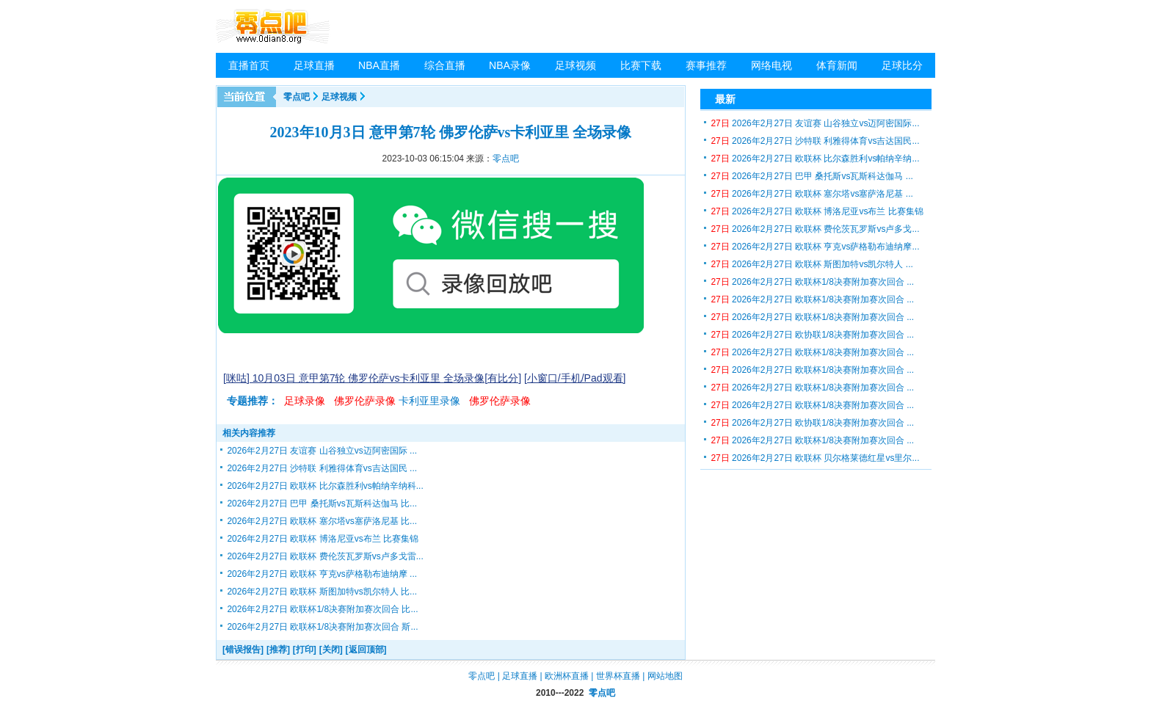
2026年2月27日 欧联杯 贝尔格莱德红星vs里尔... (815, 458)
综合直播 (444, 65)
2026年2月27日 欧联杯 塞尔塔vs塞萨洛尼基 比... (322, 521)
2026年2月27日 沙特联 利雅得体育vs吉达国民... (815, 141)
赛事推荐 (706, 65)
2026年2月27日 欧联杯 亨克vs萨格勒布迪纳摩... (815, 246)
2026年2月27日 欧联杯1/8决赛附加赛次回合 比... (322, 609)
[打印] (304, 649)
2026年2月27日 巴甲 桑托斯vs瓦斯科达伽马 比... (322, 503)
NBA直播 (379, 65)
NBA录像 (510, 65)
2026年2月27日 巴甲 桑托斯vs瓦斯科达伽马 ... (811, 176)
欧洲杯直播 (567, 676)
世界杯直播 (618, 676)
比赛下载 (640, 65)
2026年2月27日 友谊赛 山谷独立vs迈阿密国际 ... (322, 451)
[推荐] (278, 649)
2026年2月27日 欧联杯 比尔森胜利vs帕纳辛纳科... (325, 486)
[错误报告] (243, 649)
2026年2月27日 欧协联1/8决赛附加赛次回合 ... (812, 335)
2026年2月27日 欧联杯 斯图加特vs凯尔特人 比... (322, 591)
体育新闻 (836, 65)
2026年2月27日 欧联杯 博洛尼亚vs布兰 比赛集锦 (322, 539)
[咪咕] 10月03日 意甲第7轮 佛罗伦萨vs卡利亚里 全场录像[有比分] (372, 378)
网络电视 (771, 65)
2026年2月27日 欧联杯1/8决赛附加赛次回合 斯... (322, 627)
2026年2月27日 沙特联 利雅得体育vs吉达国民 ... (322, 468)
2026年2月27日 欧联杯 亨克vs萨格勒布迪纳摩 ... (322, 574)
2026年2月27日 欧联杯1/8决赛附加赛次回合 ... (812, 282)
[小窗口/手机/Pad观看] (574, 378)
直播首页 (248, 65)
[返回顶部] (366, 649)
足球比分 (902, 65)
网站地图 (665, 676)
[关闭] (331, 649)
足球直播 (314, 65)
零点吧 (296, 97)
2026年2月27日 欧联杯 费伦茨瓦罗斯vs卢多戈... (815, 229)
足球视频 (575, 65)
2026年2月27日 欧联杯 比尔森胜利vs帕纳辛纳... (815, 158)
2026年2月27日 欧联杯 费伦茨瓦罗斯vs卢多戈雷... (325, 556)
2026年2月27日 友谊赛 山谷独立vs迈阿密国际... (815, 123)
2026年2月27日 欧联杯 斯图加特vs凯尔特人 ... (811, 264)
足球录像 (304, 401)
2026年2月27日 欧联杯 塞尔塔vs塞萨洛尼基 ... (811, 194)
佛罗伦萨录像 (365, 401)
